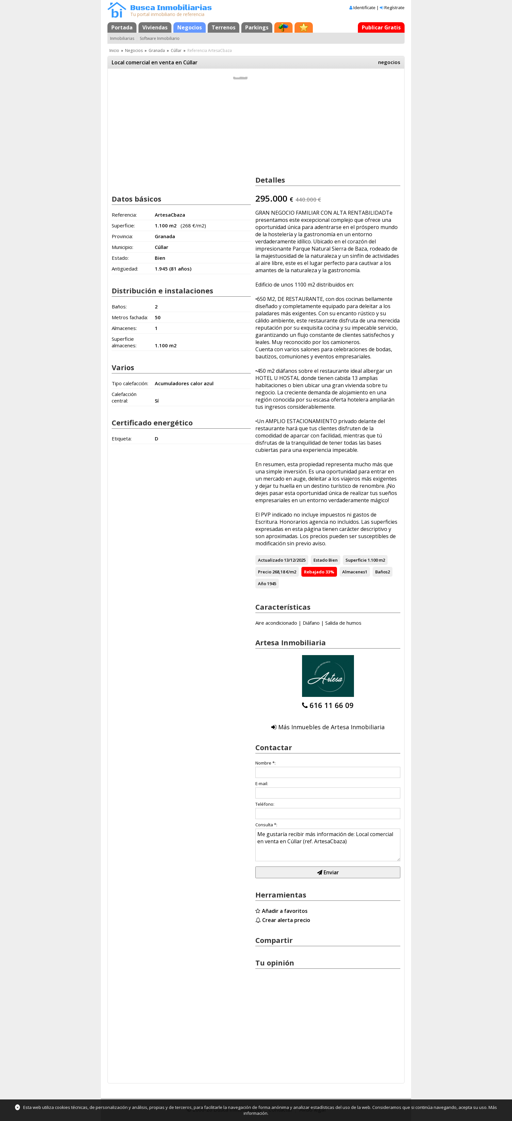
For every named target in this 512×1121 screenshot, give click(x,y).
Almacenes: (124, 328)
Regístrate (394, 7)
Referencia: (124, 214)
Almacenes (353, 572)
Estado (320, 560)
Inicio (114, 50)
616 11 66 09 (332, 705)
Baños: (119, 306)
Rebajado (314, 572)
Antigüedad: (125, 268)
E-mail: (261, 783)
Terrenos (223, 27)
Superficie (356, 560)
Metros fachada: (130, 317)
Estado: (120, 258)
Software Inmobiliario (160, 38)
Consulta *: (266, 825)
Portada (122, 27)
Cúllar (176, 50)
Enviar (328, 872)
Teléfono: (264, 804)
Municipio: (122, 247)
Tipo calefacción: (130, 383)
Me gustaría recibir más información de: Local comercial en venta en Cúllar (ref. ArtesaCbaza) (327, 845)
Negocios (189, 27)
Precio (264, 572)
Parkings (256, 27)
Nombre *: (265, 763)
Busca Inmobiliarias (171, 8)
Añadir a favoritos (285, 911)
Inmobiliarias (122, 38)
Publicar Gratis (381, 27)
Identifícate (364, 7)
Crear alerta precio (286, 920)
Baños (381, 572)
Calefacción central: (124, 397)
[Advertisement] (181, 136)
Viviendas (155, 27)
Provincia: (122, 236)
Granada (157, 50)
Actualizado (270, 560)
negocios (389, 62)
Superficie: (123, 225)
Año (262, 583)
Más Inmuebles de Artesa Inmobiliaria (331, 727)
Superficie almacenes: (124, 342)
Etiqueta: (122, 438)
